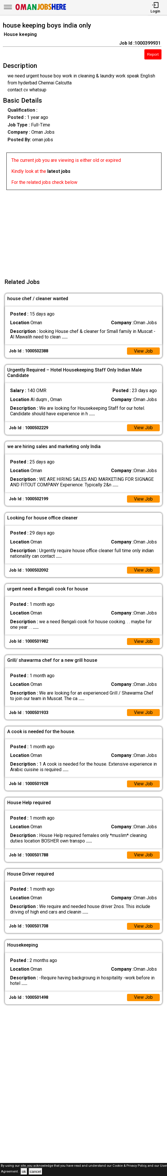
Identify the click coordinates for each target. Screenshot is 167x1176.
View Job (143, 351)
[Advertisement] (85, 230)
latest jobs (58, 171)
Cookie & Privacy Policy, (130, 1166)
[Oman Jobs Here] (41, 10)
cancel (35, 1171)
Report (153, 54)
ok (24, 1171)
